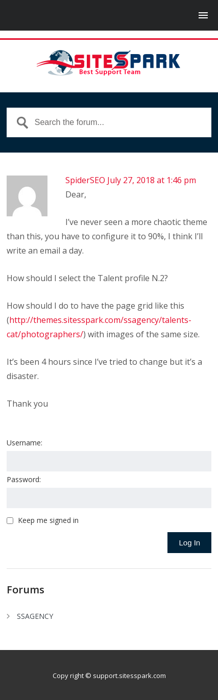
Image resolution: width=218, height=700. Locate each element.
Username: (24, 442)
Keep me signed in (48, 520)
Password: (24, 479)
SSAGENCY (35, 616)
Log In (189, 542)
